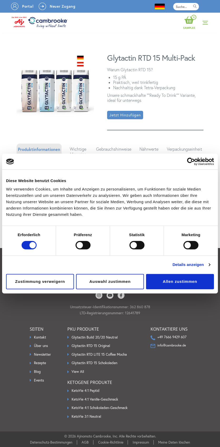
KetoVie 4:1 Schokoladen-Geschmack (100, 408)
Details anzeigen (188, 264)
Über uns (41, 346)
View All (78, 371)
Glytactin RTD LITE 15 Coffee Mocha (99, 354)
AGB (85, 442)
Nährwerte (148, 149)
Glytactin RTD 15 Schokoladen (94, 363)
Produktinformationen (39, 149)
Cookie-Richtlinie (110, 442)
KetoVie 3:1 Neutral (86, 416)
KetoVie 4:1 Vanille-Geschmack (95, 399)
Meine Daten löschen (174, 442)
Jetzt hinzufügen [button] (125, 114)
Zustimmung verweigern (40, 281)
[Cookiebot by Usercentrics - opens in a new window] (191, 161)
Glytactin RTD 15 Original (91, 346)
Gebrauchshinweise (113, 149)
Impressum (141, 442)
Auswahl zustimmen (110, 281)
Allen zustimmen (180, 281)
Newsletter (42, 354)
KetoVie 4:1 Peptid (85, 390)
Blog (37, 371)
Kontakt (40, 337)
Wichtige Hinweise (78, 152)
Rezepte (40, 363)
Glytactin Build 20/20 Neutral (95, 337)
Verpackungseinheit (184, 149)
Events (39, 380)
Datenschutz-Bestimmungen (51, 442)
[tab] (39, 152)
